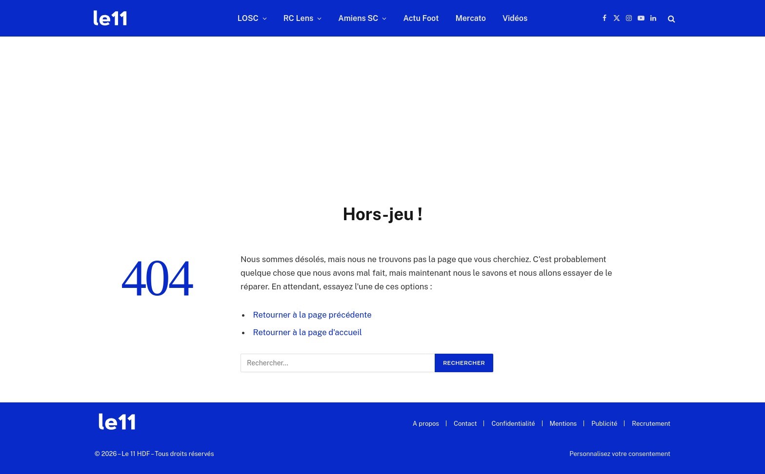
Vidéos (515, 18)
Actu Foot (421, 18)
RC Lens (298, 18)
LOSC (248, 18)
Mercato (470, 18)
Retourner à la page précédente (312, 315)
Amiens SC (358, 18)
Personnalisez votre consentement (619, 453)
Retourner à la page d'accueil (307, 332)
